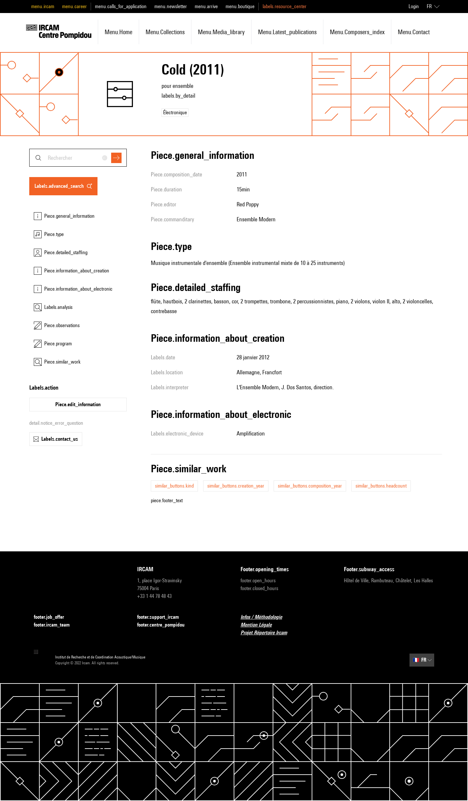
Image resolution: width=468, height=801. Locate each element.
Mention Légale (260, 625)
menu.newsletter (170, 6)
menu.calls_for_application (121, 6)
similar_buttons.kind (174, 486)
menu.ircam (42, 6)
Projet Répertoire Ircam (267, 632)
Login (414, 6)
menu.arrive (206, 6)
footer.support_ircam (162, 617)
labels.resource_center (284, 6)
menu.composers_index (357, 31)
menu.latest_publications (287, 31)
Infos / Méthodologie (265, 617)
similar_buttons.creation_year (235, 486)
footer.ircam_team (55, 625)
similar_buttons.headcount (381, 486)
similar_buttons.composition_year (310, 486)
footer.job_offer (53, 617)
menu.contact (414, 31)
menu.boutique (240, 6)
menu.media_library (221, 31)
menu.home (118, 31)
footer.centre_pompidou (164, 625)
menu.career (74, 6)
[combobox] (78, 158)
